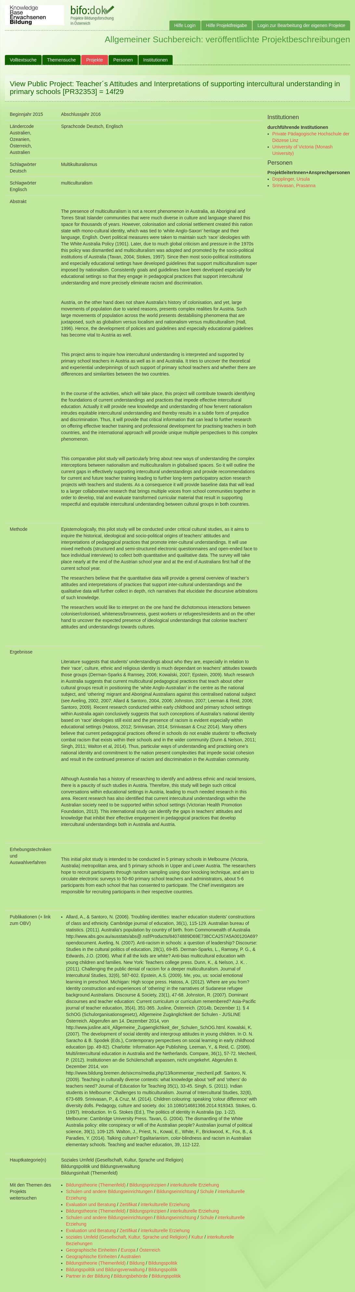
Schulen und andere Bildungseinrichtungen (109, 1191)
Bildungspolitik (163, 1263)
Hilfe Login (185, 25)
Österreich (149, 1250)
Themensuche (61, 59)
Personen (123, 59)
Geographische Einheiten (91, 1250)
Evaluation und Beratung (91, 1204)
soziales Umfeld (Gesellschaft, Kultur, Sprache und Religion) (127, 1237)
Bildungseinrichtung (176, 1191)
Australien (131, 1256)
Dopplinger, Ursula (291, 179)
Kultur (197, 1237)
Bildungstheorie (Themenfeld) (96, 1185)
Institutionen (155, 59)
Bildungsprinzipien (147, 1185)
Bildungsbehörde (131, 1276)
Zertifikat (128, 1204)
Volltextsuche (23, 59)
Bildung (137, 1263)
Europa (128, 1250)
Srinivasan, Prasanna (294, 185)
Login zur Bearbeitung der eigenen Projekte (301, 25)
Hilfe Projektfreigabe (226, 25)
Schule (207, 1191)
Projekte (94, 59)
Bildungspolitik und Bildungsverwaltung (105, 1269)
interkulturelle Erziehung (194, 1185)
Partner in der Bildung (88, 1276)
